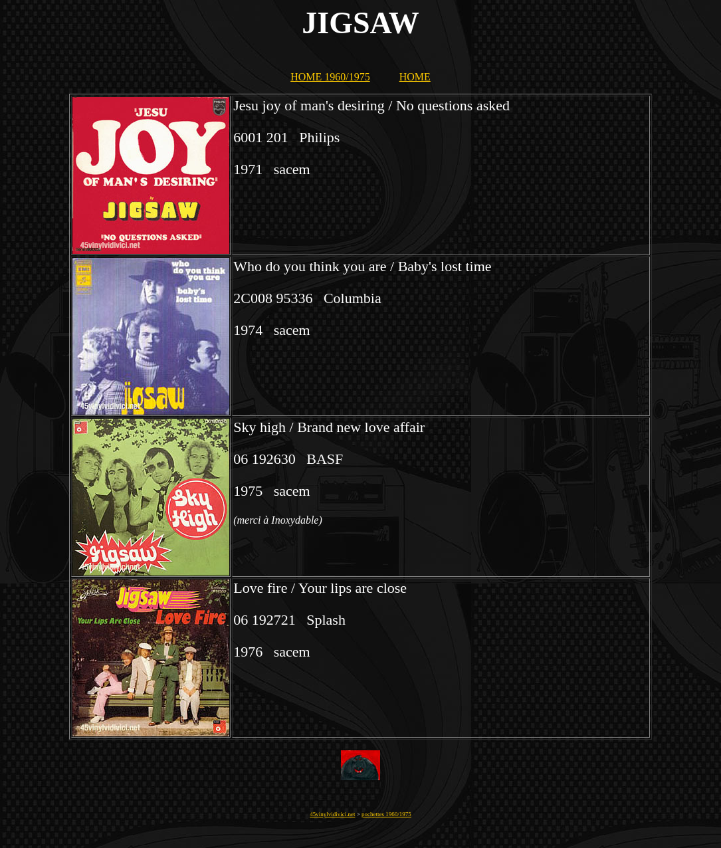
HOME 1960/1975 (330, 76)
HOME (415, 76)
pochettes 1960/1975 (386, 814)
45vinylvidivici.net (332, 814)
